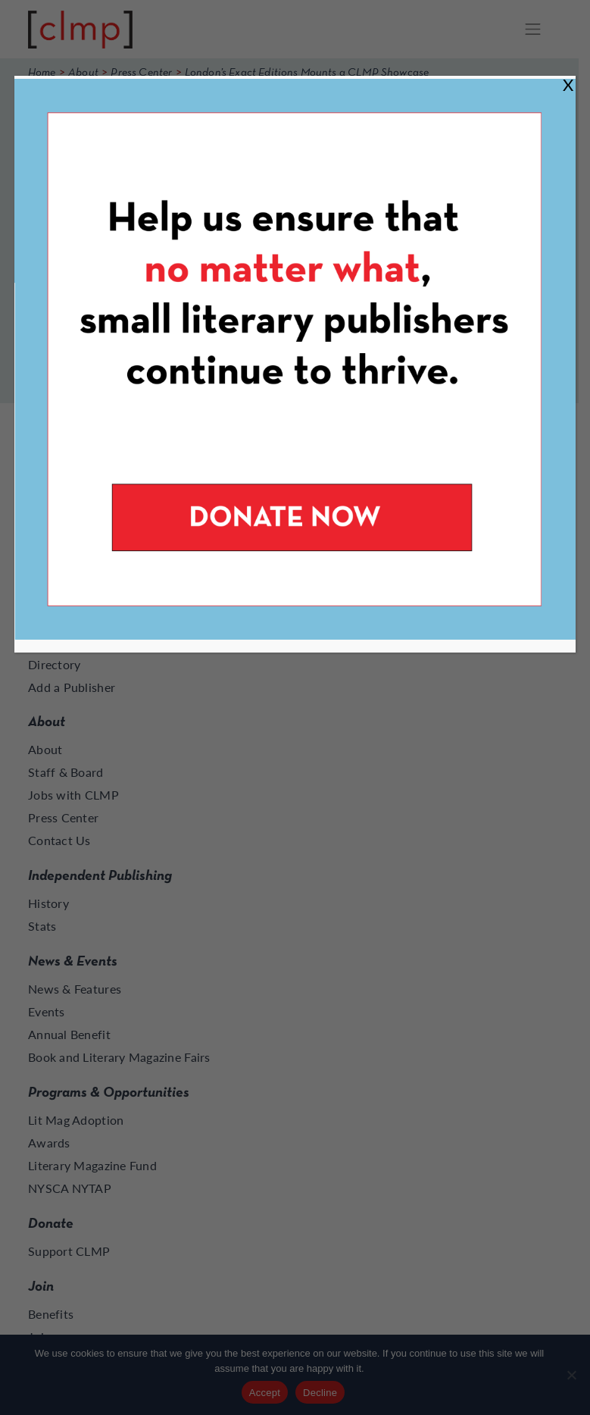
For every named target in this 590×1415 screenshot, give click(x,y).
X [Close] (568, 84)
